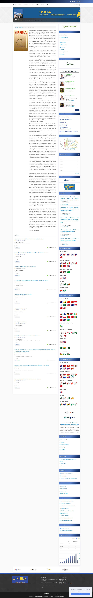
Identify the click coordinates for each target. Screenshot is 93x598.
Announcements (40, 4)
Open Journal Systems (50, 596)
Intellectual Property (64, 515)
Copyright (62, 449)
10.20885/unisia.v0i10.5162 (20, 240)
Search (76, 4)
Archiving (62, 447)
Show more (77, 173)
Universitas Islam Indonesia (39, 596)
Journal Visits (72, 180)
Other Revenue (63, 488)
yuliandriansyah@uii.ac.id (67, 583)
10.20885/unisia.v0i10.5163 (20, 254)
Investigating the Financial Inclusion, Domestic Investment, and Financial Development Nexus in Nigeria (69, 209)
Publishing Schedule (64, 444)
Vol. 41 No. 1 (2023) (64, 214)
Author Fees (63, 486)
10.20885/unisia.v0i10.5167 (20, 309)
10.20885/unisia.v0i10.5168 (20, 323)
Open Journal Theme (61, 596)
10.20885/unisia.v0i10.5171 (20, 366)
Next (80, 569)
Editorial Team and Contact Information (68, 478)
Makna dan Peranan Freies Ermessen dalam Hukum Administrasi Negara (31, 280)
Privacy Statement (64, 52)
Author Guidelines (64, 37)
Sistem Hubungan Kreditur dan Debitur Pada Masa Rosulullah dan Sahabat (31, 252)
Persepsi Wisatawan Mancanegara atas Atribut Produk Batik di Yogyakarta (32, 365)
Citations (61, 543)
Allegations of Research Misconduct (67, 505)
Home (20, 4)
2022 (69, 170)
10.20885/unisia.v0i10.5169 (20, 337)
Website (62, 442)
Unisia (15, 4)
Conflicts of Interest (64, 508)
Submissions (63, 42)
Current (26, 4)
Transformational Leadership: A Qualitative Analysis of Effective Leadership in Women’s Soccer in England (69, 198)
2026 (69, 159)
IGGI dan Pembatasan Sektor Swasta (23, 294)
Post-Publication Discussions (66, 518)
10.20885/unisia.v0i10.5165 (20, 282)
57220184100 (71, 106)
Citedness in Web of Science (66, 530)
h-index (61, 546)
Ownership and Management (66, 473)
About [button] (48, 4)
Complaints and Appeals (65, 503)
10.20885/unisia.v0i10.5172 (20, 380)
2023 (69, 167)
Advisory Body (63, 476)
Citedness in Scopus (64, 528)
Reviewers (62, 47)
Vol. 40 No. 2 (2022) (64, 204)
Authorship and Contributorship (66, 501)
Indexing (62, 49)
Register (72, 1)
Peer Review (63, 463)
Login (78, 1)
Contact (62, 54)
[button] (79, 15)
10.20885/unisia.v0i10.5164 (20, 268)
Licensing (62, 451)
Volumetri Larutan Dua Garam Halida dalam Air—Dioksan (28, 379)
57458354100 (71, 100)
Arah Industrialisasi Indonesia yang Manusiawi (25, 266)
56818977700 (71, 77)
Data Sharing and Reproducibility (67, 510)
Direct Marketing (63, 493)
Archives (32, 4)
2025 (69, 162)
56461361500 (71, 92)
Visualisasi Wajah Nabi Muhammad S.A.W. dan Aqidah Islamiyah (29, 238)
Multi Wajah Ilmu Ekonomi (20, 308)
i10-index (61, 548)
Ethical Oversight (64, 513)
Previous (11, 569)
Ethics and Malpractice (65, 39)
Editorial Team (63, 44)
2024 (69, 164)
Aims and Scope (63, 35)
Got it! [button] (80, 593)
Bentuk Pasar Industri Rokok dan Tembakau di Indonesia (27, 335)
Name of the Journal (64, 439)
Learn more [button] (83, 590)
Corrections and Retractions (66, 520)
